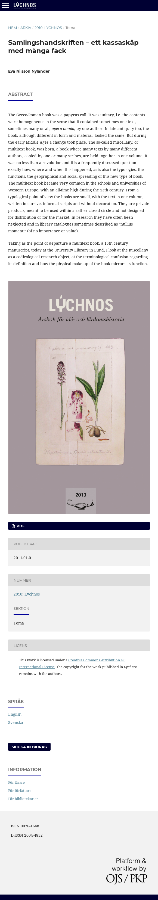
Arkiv (25, 27)
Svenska (15, 722)
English (14, 714)
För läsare (16, 782)
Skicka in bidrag (29, 747)
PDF (20, 526)
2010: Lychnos (48, 27)
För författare (19, 790)
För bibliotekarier (23, 798)
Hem (12, 27)
